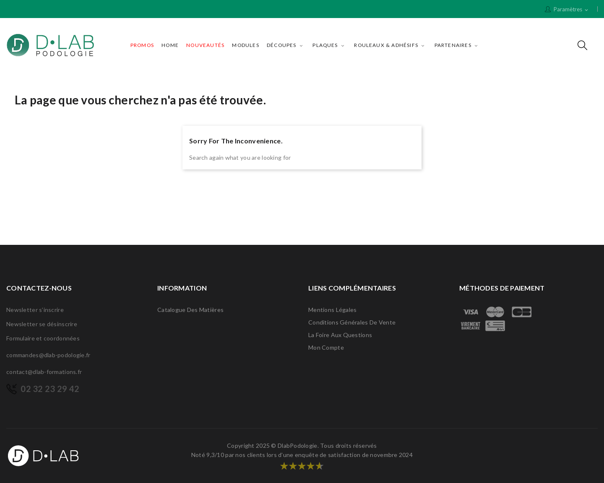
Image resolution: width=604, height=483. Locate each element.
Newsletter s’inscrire (35, 309)
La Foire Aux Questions (340, 334)
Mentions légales (332, 309)
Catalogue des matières (190, 309)
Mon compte (326, 347)
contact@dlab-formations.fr (44, 371)
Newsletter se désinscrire (41, 323)
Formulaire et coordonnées (43, 338)
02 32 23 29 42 (50, 389)
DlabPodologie (298, 445)
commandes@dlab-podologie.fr (48, 354)
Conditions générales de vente (352, 322)
